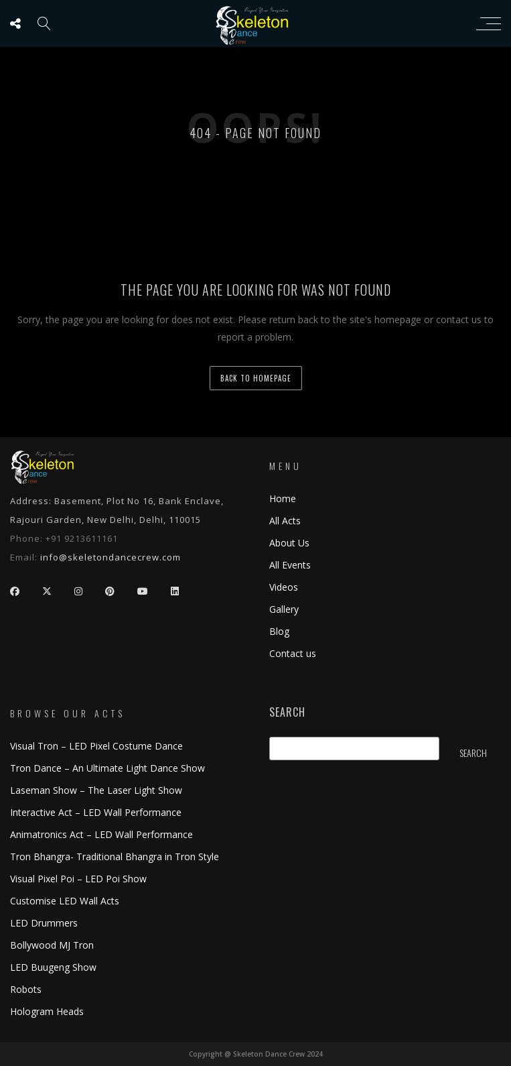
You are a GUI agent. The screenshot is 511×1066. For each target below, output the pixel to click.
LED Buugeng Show (53, 967)
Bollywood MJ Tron (52, 945)
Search (287, 712)
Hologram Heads (47, 1011)
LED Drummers (44, 922)
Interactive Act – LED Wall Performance (95, 812)
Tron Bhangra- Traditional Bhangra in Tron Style (114, 856)
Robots (26, 989)
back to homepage (255, 378)
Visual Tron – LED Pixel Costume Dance (96, 745)
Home (282, 498)
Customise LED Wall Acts (64, 900)
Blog (279, 631)
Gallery (284, 609)
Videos (283, 587)
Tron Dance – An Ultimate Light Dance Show (107, 768)
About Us (289, 542)
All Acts (285, 520)
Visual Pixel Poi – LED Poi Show (78, 878)
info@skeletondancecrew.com (110, 557)
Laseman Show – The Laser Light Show (96, 790)
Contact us (292, 653)
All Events (290, 564)
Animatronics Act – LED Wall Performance (101, 834)
